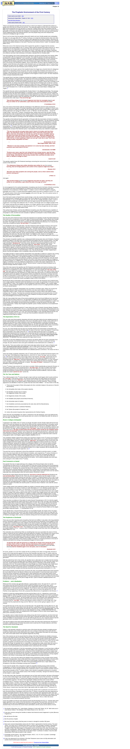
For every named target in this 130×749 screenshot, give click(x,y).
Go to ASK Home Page (28, 745)
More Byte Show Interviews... (14, 20)
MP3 (23, 16)
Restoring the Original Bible (41, 742)
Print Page (36, 745)
